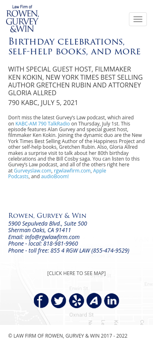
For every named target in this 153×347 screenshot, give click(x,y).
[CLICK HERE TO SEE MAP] (76, 273)
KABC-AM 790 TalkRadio (43, 123)
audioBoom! (55, 176)
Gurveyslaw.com (32, 170)
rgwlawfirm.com (72, 170)
